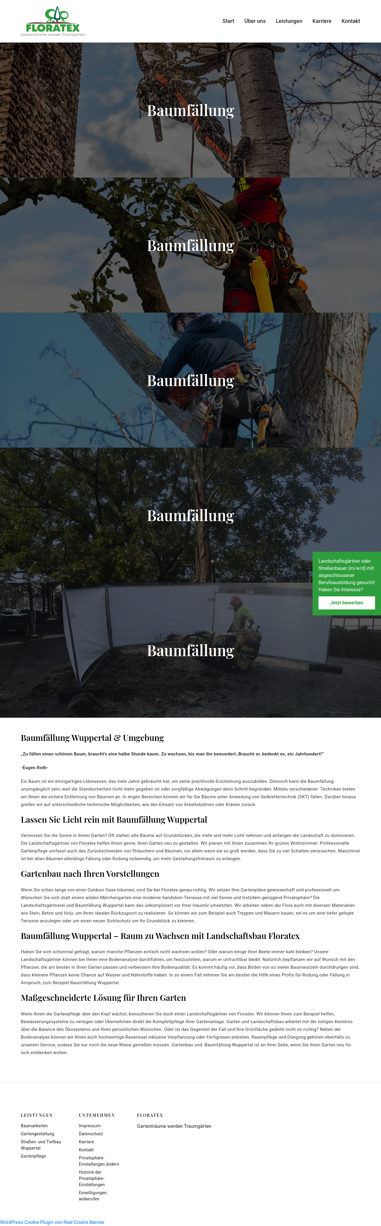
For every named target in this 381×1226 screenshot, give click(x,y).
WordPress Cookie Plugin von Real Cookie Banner (52, 1222)
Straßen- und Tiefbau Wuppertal (41, 1144)
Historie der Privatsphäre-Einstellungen (92, 1178)
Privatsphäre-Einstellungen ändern (99, 1161)
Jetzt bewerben (346, 603)
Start (228, 21)
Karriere (322, 21)
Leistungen (289, 21)
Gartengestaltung (37, 1133)
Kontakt (351, 21)
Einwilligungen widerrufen (93, 1195)
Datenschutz (91, 1133)
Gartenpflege (33, 1156)
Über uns (255, 21)
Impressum (90, 1125)
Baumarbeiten (34, 1125)
